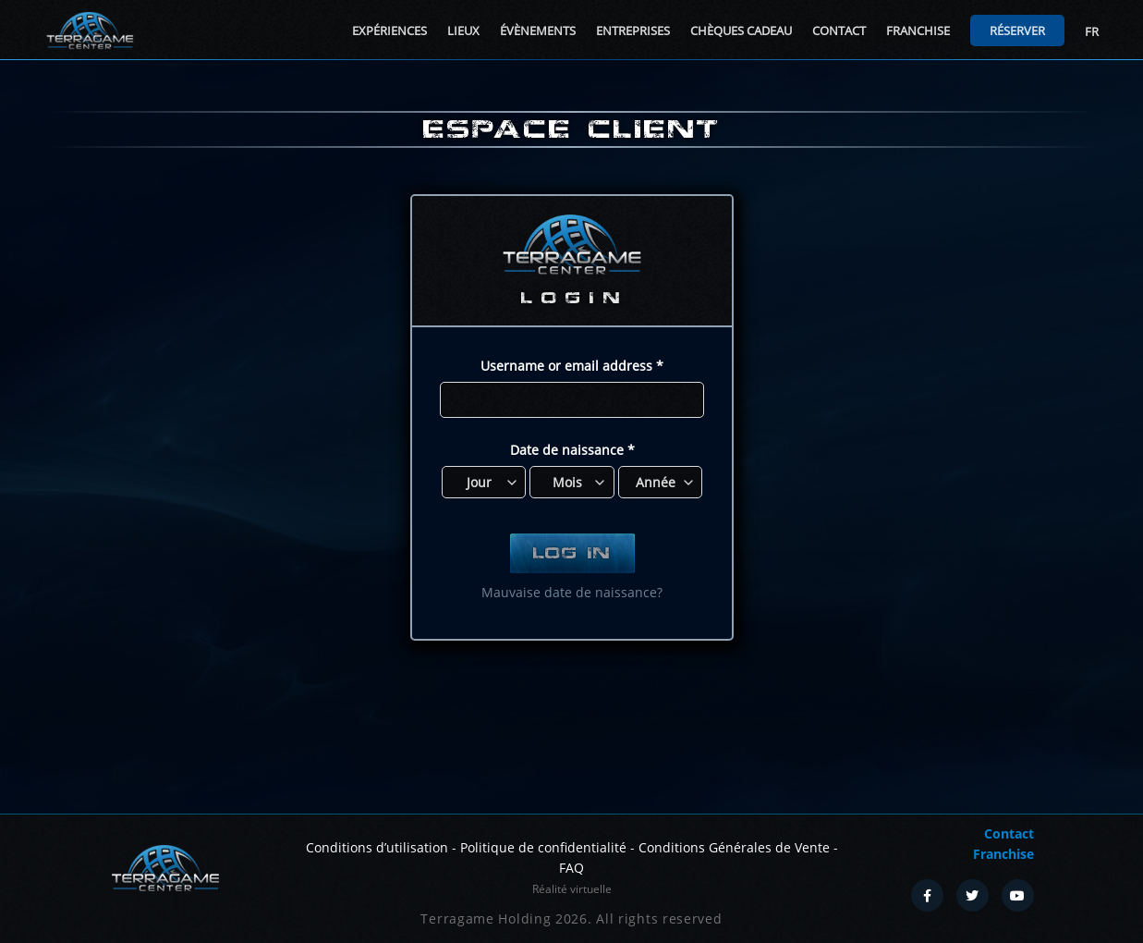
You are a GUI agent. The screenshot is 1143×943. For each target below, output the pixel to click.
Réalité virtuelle (572, 889)
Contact (839, 30)
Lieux (463, 30)
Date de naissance (571, 450)
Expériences (389, 30)
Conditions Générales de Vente (734, 847)
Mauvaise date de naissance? (572, 592)
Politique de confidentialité (543, 847)
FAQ (571, 867)
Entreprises (633, 30)
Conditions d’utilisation (377, 847)
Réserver (1017, 30)
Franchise (918, 30)
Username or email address (571, 365)
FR (1092, 31)
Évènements (538, 30)
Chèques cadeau (741, 30)
